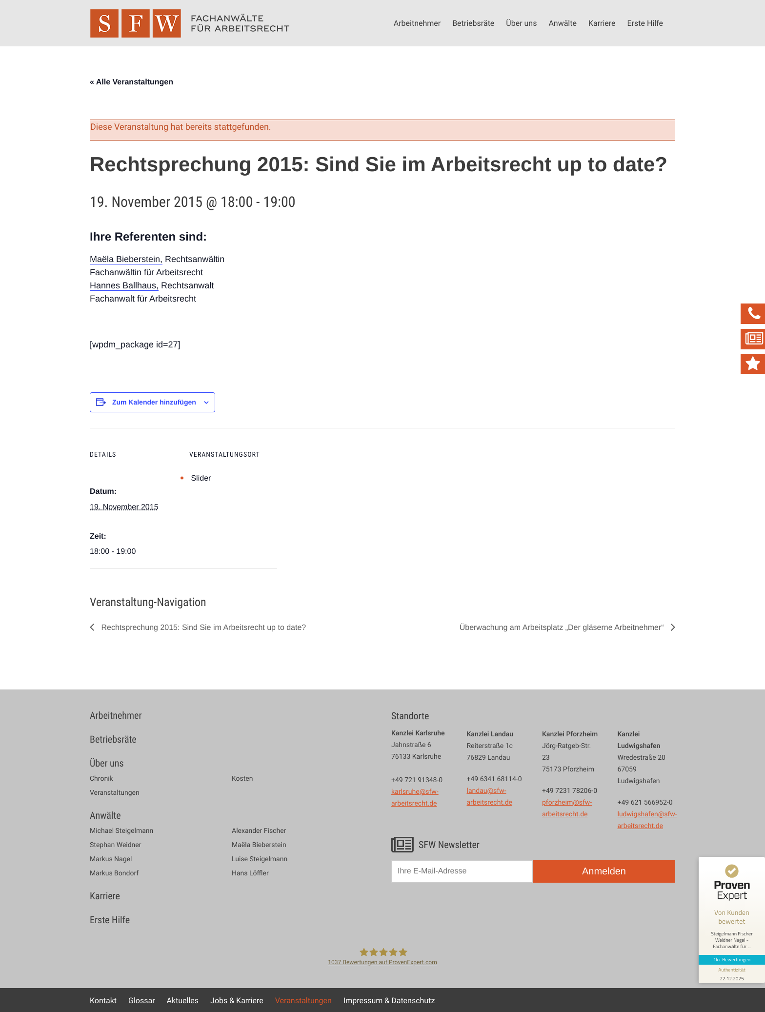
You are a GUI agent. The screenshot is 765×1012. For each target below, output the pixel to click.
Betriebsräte (473, 23)
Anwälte (562, 23)
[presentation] (465, 913)
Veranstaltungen (115, 793)
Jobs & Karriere (236, 1000)
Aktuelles (183, 1000)
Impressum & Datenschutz (389, 1000)
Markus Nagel (111, 859)
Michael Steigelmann (121, 831)
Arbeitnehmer (417, 23)
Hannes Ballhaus (123, 285)
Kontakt (103, 1000)
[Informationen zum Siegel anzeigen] (732, 974)
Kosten (242, 779)
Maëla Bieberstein (125, 259)
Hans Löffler (250, 873)
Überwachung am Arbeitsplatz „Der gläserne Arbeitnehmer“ (563, 628)
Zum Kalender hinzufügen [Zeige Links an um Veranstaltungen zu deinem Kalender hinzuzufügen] (154, 402)
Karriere (602, 23)
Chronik (101, 779)
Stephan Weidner (115, 845)
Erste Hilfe (645, 23)
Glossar (141, 1000)
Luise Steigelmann (259, 859)
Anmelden (604, 871)
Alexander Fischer (259, 831)
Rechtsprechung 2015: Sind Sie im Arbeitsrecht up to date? (202, 628)
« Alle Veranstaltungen (131, 82)
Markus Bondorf (114, 873)
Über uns (521, 23)
